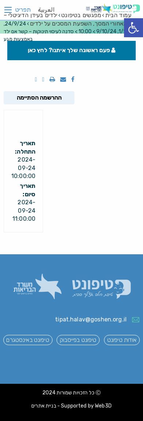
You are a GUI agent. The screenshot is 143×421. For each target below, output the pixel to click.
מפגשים (81, 15)
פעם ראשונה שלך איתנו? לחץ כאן (72, 50)
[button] (133, 27)
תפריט (23, 10)
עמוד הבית (118, 15)
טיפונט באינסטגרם (27, 339)
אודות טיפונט (122, 339)
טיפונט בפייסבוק (78, 339)
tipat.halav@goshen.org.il (91, 319)
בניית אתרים (43, 406)
